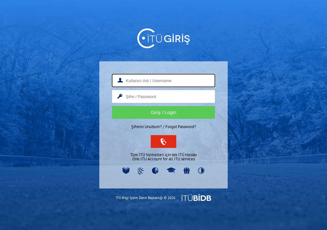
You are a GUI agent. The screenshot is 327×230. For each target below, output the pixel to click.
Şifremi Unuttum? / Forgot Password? (163, 126)
